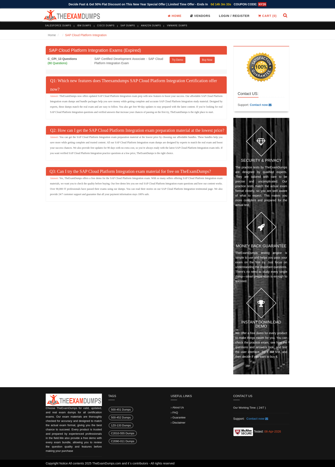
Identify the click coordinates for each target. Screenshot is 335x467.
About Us (178, 407)
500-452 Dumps (121, 417)
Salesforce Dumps (58, 25)
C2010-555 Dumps (122, 433)
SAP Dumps (127, 25)
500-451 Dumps (121, 409)
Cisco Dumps (106, 25)
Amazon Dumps (151, 25)
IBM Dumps (84, 25)
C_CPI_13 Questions (62, 59)
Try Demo (177, 59)
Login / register (234, 16)
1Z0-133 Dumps (121, 425)
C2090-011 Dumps (122, 441)
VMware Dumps (177, 25)
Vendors (200, 16)
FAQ (175, 412)
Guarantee (178, 417)
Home (175, 16)
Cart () (267, 16)
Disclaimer (178, 422)
